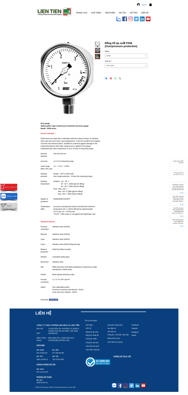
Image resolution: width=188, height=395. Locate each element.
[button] (150, 4)
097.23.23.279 (42, 372)
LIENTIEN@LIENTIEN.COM (58, 340)
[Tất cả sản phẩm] (93, 320)
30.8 (58, 353)
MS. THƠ (40, 356)
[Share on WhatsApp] (115, 78)
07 (53, 353)
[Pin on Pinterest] (110, 78)
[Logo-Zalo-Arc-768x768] (118, 19)
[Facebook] (124, 19)
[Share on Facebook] (106, 78)
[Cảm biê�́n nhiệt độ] (94, 350)
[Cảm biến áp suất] (94, 346)
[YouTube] (148, 19)
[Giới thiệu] (94, 325)
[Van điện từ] (115, 328)
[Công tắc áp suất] (94, 342)
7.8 (55, 353)
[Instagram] (130, 19)
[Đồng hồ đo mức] (118, 338)
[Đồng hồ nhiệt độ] (94, 335)
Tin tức (182, 192)
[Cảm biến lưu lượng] (118, 342)
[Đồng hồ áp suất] (94, 332)
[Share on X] (120, 78)
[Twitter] (136, 19)
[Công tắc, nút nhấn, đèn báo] (118, 335)
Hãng (107, 51)
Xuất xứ (108, 61)
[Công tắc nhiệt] (94, 339)
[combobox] (126, 56)
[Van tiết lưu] (115, 331)
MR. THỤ (55, 356)
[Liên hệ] (94, 328)
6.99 (62, 353)
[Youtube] (139, 328)
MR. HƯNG (40, 350)
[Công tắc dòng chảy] (115, 325)
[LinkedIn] (142, 19)
